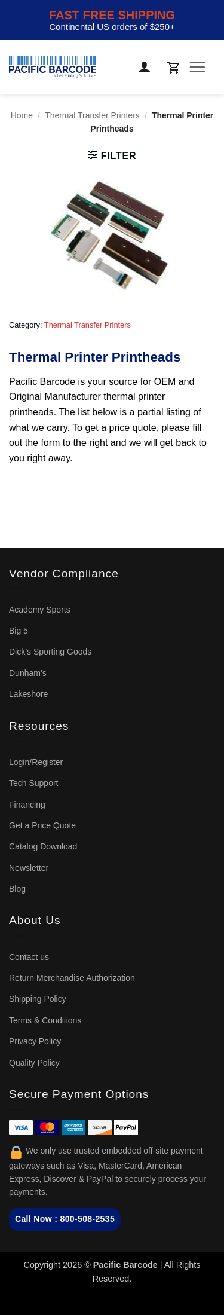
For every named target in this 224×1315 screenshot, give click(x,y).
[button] (173, 67)
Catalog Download (43, 846)
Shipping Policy (37, 999)
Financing (27, 804)
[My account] (145, 67)
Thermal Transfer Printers (92, 115)
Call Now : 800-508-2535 (65, 1219)
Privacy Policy (35, 1041)
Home (22, 115)
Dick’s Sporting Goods (50, 651)
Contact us (29, 957)
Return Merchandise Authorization (72, 978)
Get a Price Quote (42, 825)
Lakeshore (28, 694)
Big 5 (18, 630)
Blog (17, 889)
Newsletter (28, 868)
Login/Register (36, 762)
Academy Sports (39, 609)
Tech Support (34, 783)
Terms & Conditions (45, 1020)
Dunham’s (28, 673)
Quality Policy (34, 1063)
